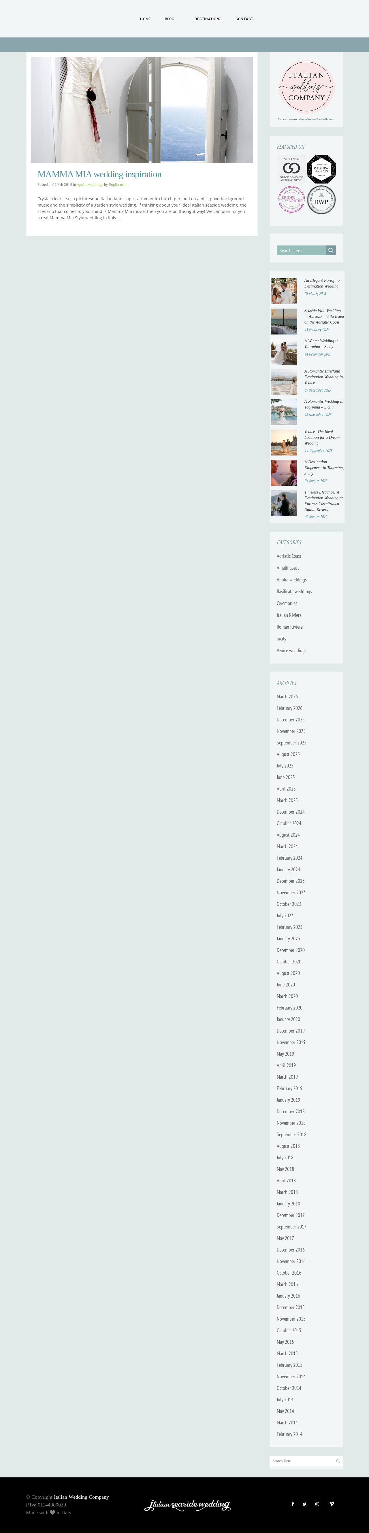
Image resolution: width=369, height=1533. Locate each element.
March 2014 (287, 1422)
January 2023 (288, 938)
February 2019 (289, 1088)
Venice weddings (291, 650)
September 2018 (291, 1134)
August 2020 (288, 973)
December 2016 (291, 1249)
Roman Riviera (290, 626)
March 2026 (287, 696)
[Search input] (301, 250)
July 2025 (285, 765)
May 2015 (285, 1342)
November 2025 (291, 731)
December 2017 (291, 1215)
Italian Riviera (289, 615)
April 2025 (286, 788)
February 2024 (289, 858)
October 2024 (289, 823)
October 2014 (289, 1388)
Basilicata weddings (294, 591)
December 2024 (291, 811)
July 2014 (285, 1399)
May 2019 (285, 1053)
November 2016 (291, 1261)
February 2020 (289, 1007)
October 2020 (289, 961)
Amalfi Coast (288, 567)
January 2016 (288, 1295)
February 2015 (289, 1365)
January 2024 (288, 869)
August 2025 (288, 754)
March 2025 (287, 800)
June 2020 (286, 984)
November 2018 (291, 1123)
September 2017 (291, 1226)
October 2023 (289, 904)
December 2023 (291, 881)
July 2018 (285, 1157)
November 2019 (291, 1042)
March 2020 (287, 996)
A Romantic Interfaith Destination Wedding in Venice (323, 377)
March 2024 (287, 846)
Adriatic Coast (289, 556)
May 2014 (285, 1411)
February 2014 (289, 1434)
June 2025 (286, 777)
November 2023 (291, 892)
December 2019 (291, 1030)
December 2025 (291, 719)
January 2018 (288, 1203)
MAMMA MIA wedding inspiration (99, 174)
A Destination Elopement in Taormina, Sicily (324, 468)
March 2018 (287, 1192)
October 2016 (289, 1272)
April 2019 (286, 1065)
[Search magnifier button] (331, 250)
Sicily (281, 638)
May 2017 (285, 1238)
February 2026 (289, 708)
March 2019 (287, 1076)
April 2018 (286, 1180)
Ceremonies (287, 603)
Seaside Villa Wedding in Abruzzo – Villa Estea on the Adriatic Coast (324, 316)
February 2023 (289, 927)
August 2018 (288, 1146)
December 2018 (291, 1111)
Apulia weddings (90, 184)
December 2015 (291, 1307)
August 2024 (288, 834)
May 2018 (285, 1169)
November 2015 (291, 1318)
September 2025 (291, 742)
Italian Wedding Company (81, 1497)
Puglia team (118, 184)
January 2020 (288, 1019)
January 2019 (288, 1100)
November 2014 (291, 1376)
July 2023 (285, 915)
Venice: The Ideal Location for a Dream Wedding (322, 437)
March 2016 (287, 1284)
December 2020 (291, 950)
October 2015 (289, 1330)
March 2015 (287, 1353)
